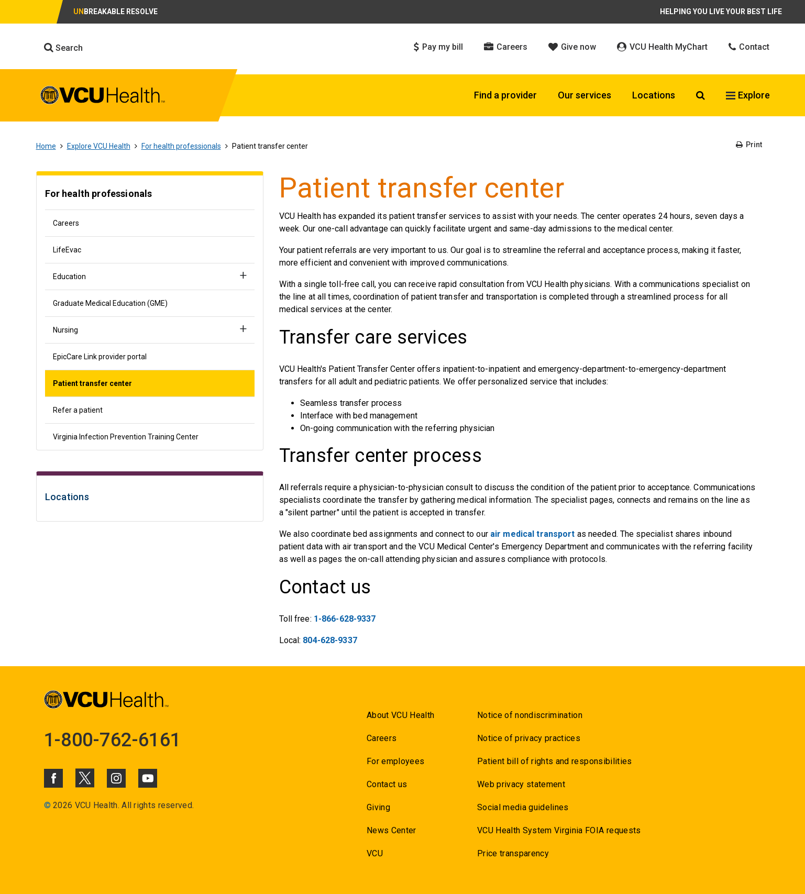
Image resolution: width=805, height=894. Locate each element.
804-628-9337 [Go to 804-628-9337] (330, 640)
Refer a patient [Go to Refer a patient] (78, 410)
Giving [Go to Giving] (378, 807)
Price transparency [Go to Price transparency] (513, 853)
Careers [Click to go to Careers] (505, 47)
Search (63, 47)
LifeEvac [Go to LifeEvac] (67, 250)
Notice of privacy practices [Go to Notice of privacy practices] (528, 738)
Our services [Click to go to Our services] (584, 95)
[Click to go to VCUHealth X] (84, 777)
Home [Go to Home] (46, 146)
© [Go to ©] (47, 805)
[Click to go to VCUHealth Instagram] (116, 778)
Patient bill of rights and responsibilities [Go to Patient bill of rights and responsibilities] (554, 761)
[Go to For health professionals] (150, 195)
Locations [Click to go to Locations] (653, 95)
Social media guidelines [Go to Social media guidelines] (523, 807)
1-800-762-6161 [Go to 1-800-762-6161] (112, 740)
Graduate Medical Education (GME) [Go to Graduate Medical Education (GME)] (110, 303)
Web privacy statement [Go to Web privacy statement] (521, 784)
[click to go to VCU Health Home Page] (103, 96)
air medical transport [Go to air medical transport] (532, 534)
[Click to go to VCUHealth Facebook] (53, 778)
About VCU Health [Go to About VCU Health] (400, 715)
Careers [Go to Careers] (66, 223)
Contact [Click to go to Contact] (749, 47)
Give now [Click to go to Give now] (572, 47)
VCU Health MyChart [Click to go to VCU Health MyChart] (662, 47)
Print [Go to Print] (749, 144)
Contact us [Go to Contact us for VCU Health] (387, 784)
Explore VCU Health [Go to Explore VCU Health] (98, 146)
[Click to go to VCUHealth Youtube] (147, 778)
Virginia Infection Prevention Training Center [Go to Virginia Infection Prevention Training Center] (126, 437)
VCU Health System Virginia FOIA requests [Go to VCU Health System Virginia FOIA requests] (559, 830)
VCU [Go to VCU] (375, 853)
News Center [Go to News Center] (391, 830)
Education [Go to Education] (69, 276)
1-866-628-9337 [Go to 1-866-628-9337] (345, 619)
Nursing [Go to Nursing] (65, 330)
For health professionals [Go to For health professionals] (181, 146)
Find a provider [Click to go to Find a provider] (505, 95)
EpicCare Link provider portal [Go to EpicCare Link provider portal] (100, 356)
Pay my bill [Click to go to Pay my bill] (438, 47)
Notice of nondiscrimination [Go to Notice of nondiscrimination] (529, 715)
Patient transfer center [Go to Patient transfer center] (92, 383)
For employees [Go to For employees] (395, 761)
